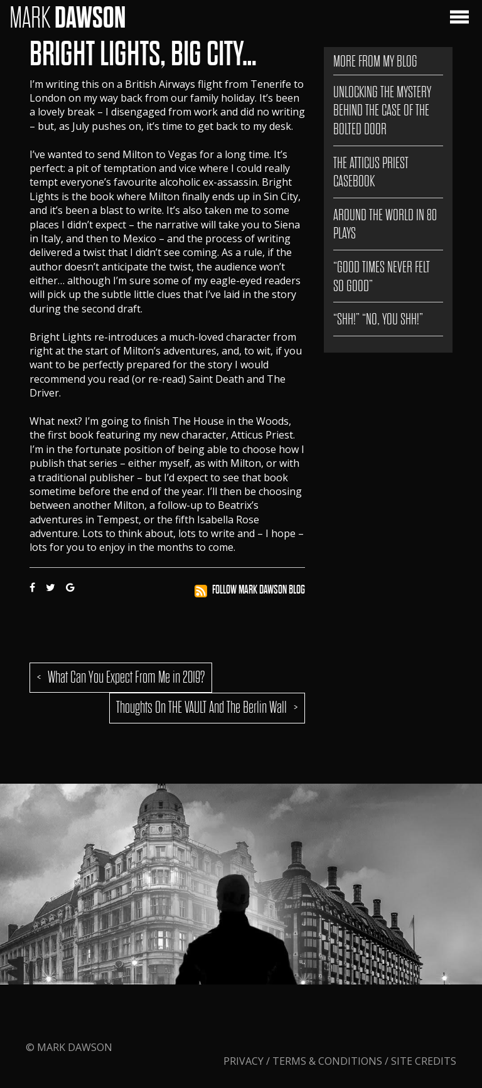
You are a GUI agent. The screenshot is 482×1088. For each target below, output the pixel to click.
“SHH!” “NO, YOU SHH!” (378, 319)
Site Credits (423, 1061)
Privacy (244, 1061)
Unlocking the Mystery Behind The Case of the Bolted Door (382, 110)
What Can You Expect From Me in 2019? (126, 677)
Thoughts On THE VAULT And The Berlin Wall (201, 707)
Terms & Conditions (327, 1061)
